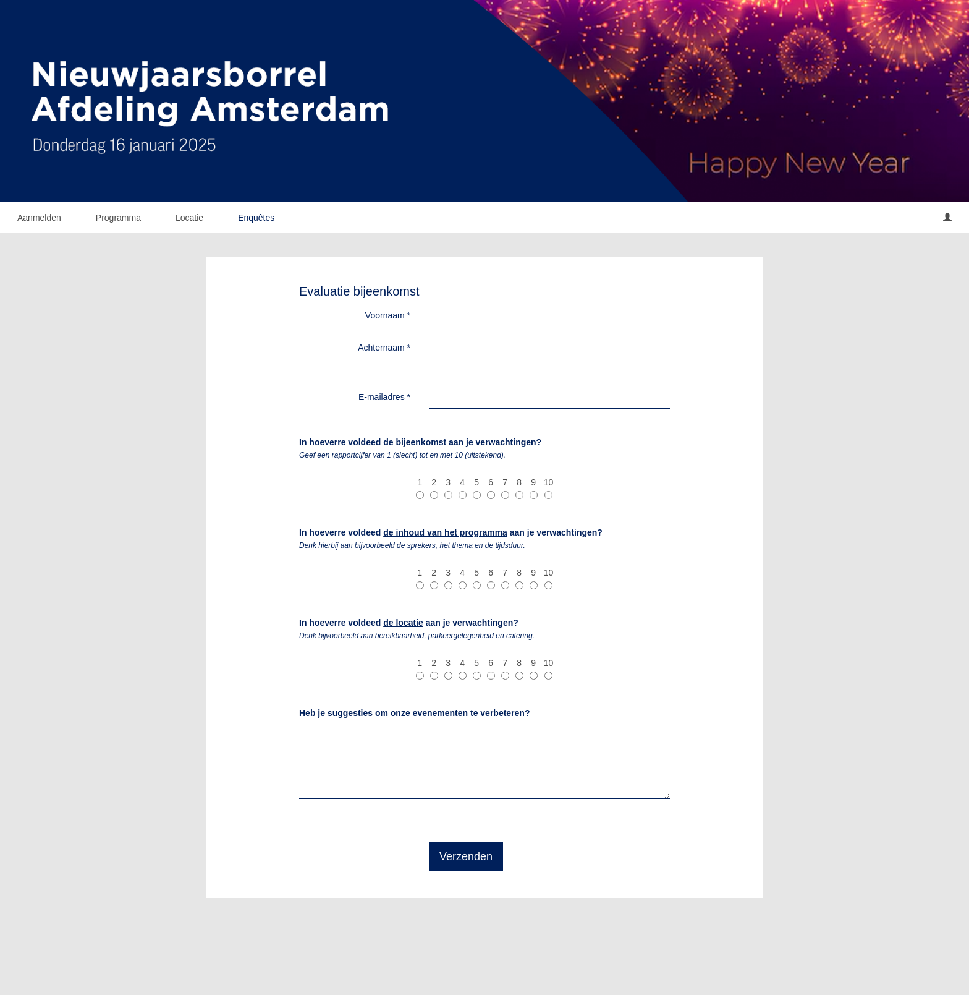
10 (549, 488)
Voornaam (387, 315)
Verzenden (466, 856)
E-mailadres (384, 397)
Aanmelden (39, 218)
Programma (118, 218)
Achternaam (384, 347)
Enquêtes (256, 218)
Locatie (189, 218)
